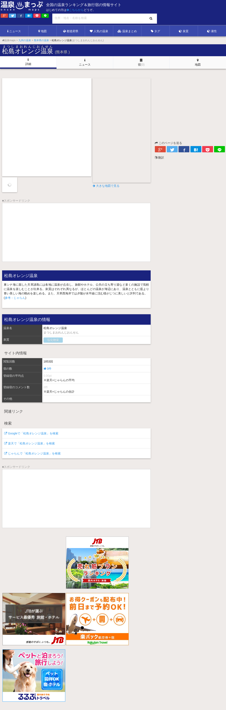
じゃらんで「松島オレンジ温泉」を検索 (32, 453)
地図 (42, 31)
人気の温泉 (99, 31)
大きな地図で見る (106, 185)
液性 (212, 31)
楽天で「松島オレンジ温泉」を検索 (29, 443)
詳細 (28, 62)
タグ (155, 31)
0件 (48, 368)
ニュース (14, 31)
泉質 (184, 31)
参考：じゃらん (15, 297)
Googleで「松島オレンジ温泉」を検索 (31, 433)
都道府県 (70, 31)
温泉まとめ (127, 31)
